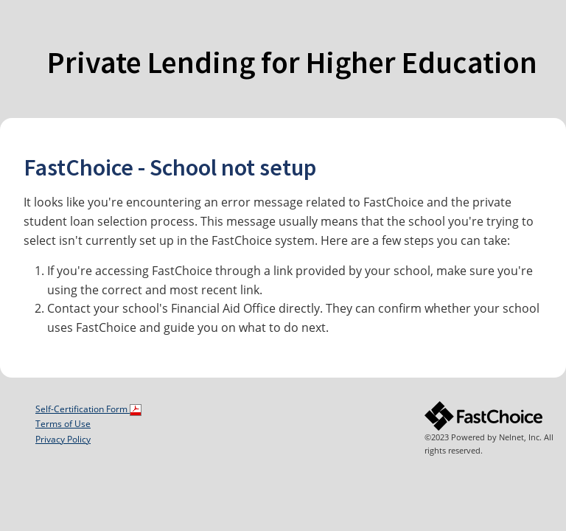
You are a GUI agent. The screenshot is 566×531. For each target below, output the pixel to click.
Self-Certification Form (88, 408)
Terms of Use (63, 423)
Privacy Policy (63, 439)
